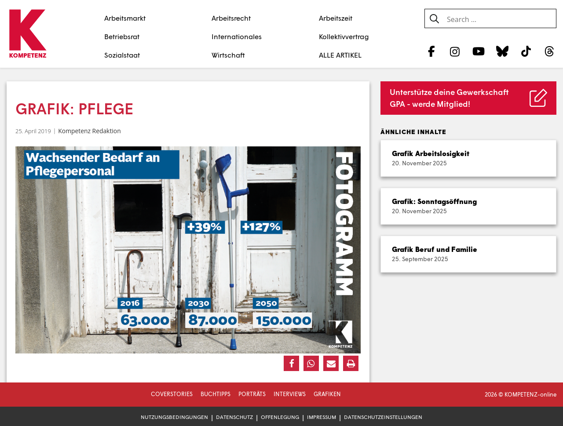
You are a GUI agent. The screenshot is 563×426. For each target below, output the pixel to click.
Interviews (290, 393)
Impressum (321, 417)
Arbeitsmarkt (125, 18)
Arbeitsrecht (231, 18)
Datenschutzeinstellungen (383, 417)
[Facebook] (431, 51)
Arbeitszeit (335, 18)
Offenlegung (280, 417)
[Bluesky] (502, 51)
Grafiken (327, 393)
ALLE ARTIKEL (340, 55)
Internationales (237, 36)
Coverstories (172, 393)
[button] (291, 363)
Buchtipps (215, 393)
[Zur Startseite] (27, 34)
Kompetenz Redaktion (89, 131)
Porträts (252, 393)
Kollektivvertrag (344, 36)
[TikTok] (526, 51)
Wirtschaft (228, 55)
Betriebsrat (121, 36)
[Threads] (549, 51)
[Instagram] (455, 51)
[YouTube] (479, 51)
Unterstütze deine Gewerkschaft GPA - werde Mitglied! (449, 98)
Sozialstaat (122, 55)
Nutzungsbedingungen (174, 417)
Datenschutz (234, 417)
